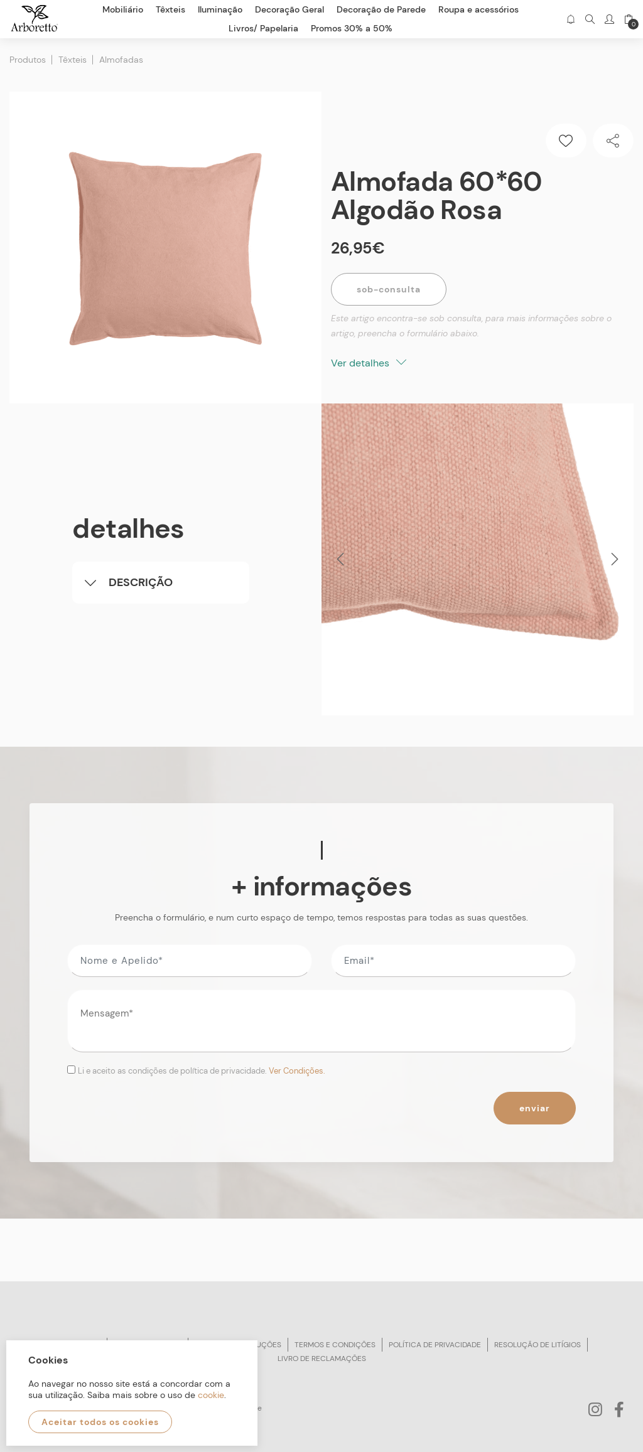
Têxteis (72, 59)
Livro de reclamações (322, 1358)
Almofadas (121, 59)
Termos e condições (335, 1345)
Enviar (534, 1108)
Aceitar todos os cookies (100, 1422)
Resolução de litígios (537, 1345)
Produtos (27, 59)
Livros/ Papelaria (263, 28)
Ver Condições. (297, 1070)
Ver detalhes (368, 363)
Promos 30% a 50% (351, 28)
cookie (211, 1395)
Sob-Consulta (389, 289)
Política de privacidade (435, 1345)
